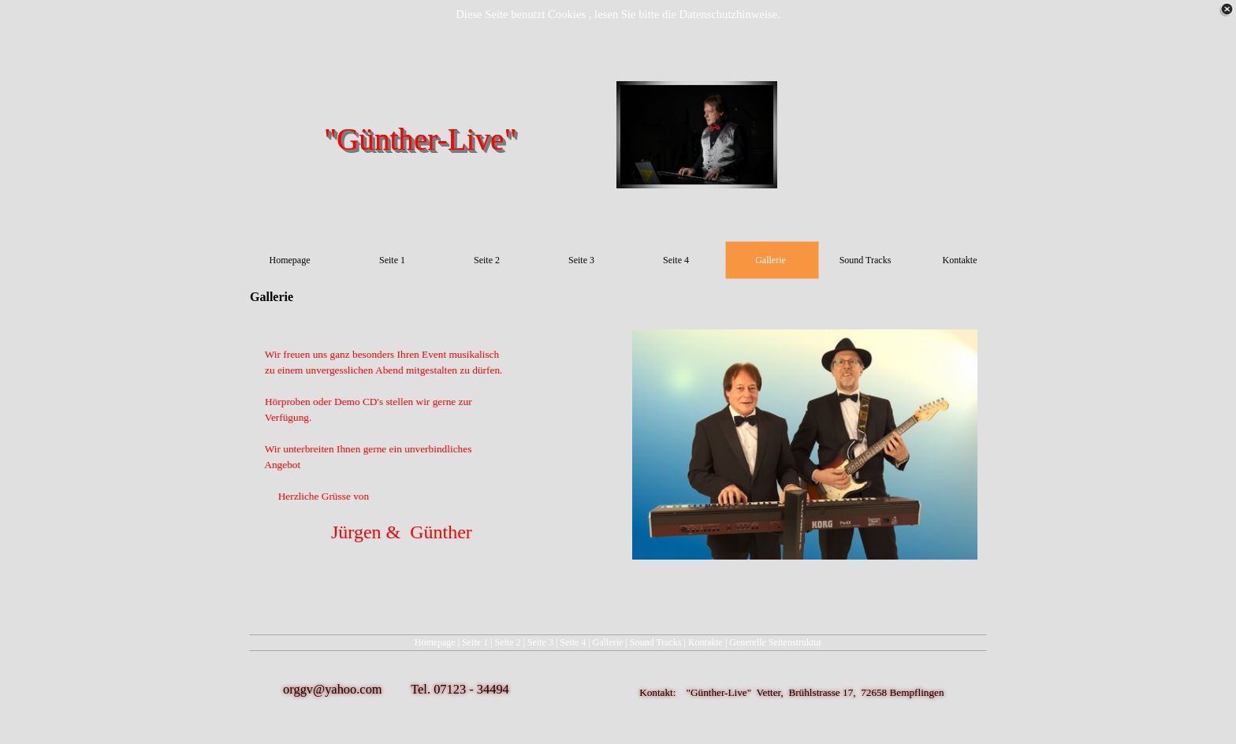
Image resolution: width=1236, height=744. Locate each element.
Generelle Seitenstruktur (775, 642)
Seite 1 (475, 642)
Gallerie (608, 642)
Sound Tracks (656, 642)
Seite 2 (508, 642)
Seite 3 (540, 642)
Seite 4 (573, 642)
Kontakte (705, 642)
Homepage (435, 642)
